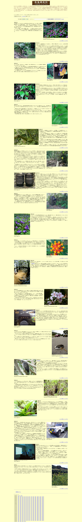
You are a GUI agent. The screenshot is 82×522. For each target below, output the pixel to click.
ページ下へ (66, 40)
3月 (22, 496)
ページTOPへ (62, 40)
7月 (31, 496)
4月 (24, 496)
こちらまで (24, 16)
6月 (29, 496)
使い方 (63, 19)
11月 (19, 495)
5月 (27, 496)
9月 (35, 496)
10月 (38, 496)
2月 (20, 496)
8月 (33, 496)
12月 (21, 495)
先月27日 (33, 263)
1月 (18, 496)
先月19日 (38, 360)
